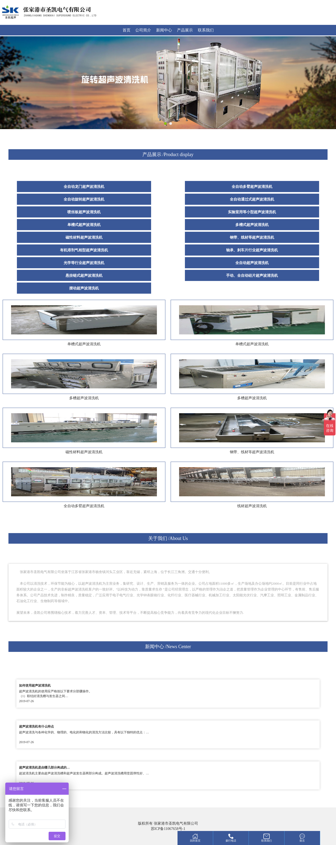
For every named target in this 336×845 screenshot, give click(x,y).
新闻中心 (164, 30)
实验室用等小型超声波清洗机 (252, 212)
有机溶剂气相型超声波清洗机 (84, 250)
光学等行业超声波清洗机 (84, 263)
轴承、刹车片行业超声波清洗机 (252, 250)
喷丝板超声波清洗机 (84, 212)
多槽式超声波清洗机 (252, 225)
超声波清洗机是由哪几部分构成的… (44, 767)
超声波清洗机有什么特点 (36, 726)
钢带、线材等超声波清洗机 (252, 237)
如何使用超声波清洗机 (35, 685)
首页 (126, 30)
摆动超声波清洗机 (84, 288)
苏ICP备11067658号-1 (168, 829)
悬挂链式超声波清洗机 (84, 276)
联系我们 (206, 30)
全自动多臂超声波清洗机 (252, 187)
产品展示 (185, 30)
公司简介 (143, 30)
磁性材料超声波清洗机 (84, 237)
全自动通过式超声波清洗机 (252, 199)
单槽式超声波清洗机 (84, 225)
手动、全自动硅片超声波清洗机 (252, 276)
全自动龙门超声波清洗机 (84, 187)
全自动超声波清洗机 (252, 263)
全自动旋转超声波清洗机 (84, 199)
